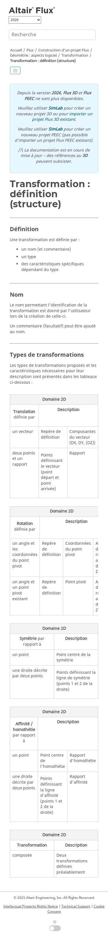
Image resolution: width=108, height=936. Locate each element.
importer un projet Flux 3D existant (62, 117)
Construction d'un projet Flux (63, 50)
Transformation (74, 55)
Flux (30, 50)
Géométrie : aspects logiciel (33, 55)
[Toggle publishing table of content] (15, 70)
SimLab (55, 108)
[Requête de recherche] (52, 35)
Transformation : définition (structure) (43, 61)
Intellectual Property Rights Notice (30, 906)
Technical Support (75, 906)
